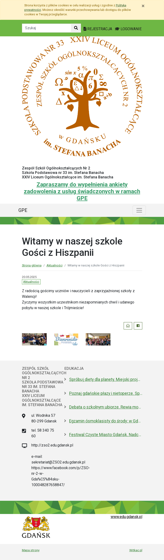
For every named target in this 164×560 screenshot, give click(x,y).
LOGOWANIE (128, 29)
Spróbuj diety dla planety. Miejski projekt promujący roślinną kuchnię (105, 379)
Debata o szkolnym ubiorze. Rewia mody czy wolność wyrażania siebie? (105, 407)
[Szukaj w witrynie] (76, 28)
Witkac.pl (135, 550)
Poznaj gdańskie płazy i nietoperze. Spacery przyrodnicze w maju (105, 393)
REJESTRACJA (98, 29)
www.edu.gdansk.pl (126, 516)
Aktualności (54, 265)
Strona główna (32, 265)
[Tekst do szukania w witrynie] (46, 28)
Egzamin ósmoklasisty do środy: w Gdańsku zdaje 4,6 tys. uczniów (105, 421)
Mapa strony (30, 550)
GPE (22, 210)
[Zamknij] (143, 6)
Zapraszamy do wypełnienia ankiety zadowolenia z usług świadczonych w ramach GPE (82, 191)
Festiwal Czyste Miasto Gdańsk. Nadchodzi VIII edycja (105, 434)
